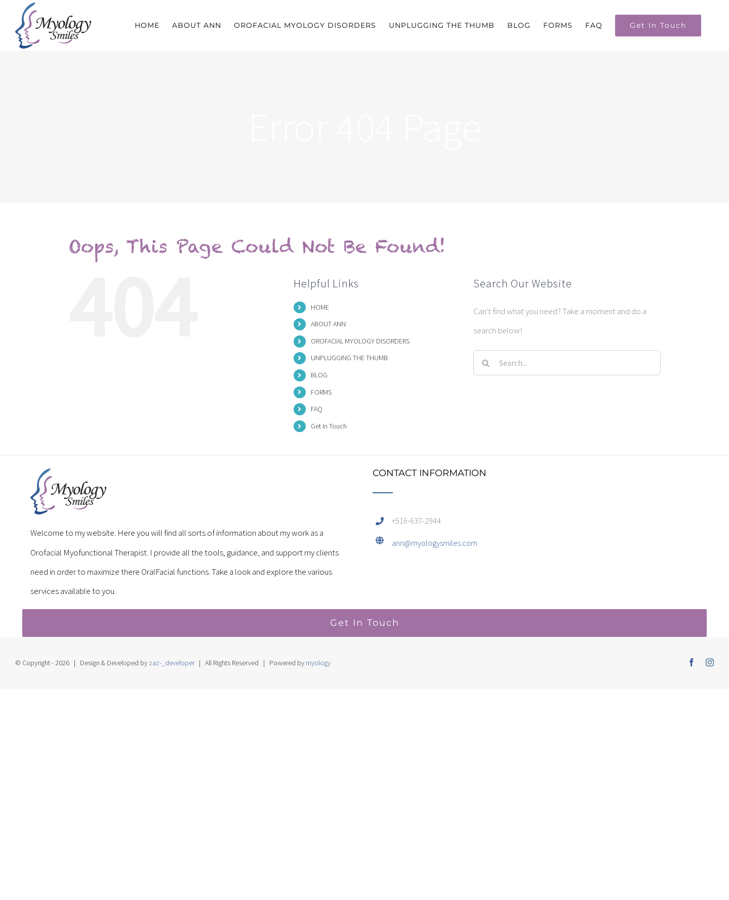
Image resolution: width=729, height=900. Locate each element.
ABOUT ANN (328, 323)
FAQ (316, 408)
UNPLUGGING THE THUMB (349, 357)
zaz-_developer (171, 662)
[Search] (486, 362)
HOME (320, 307)
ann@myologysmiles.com (434, 543)
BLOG (319, 374)
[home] (68, 478)
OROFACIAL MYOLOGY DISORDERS (360, 341)
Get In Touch (329, 426)
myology (318, 662)
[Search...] (567, 362)
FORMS (321, 392)
